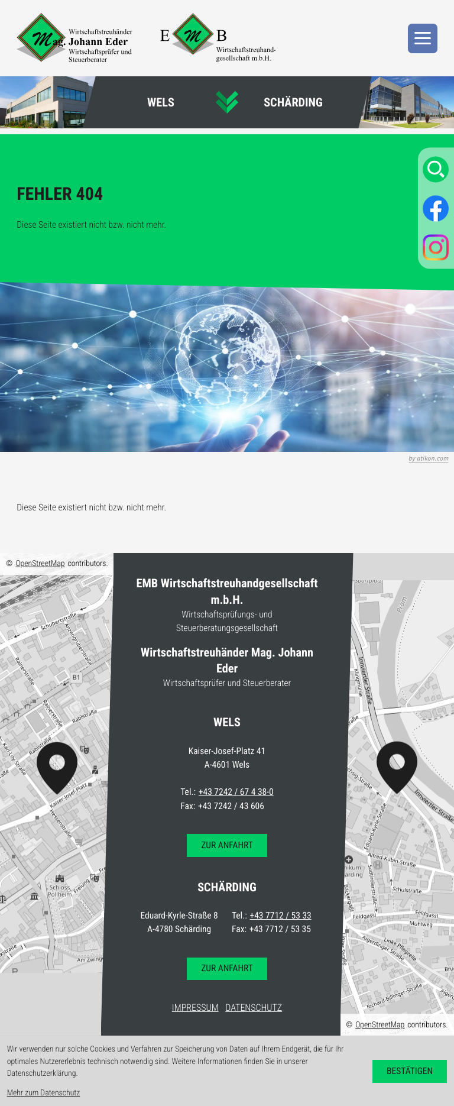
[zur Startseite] (74, 37)
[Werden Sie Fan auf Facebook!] (436, 208)
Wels (160, 102)
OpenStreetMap (39, 563)
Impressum (195, 1007)
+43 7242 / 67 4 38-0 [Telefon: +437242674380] (236, 792)
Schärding (293, 102)
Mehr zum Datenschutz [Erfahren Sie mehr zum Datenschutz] (43, 1093)
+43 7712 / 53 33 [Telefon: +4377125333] (281, 915)
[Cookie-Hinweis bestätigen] (409, 1071)
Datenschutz (253, 1007)
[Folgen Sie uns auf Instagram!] (436, 247)
